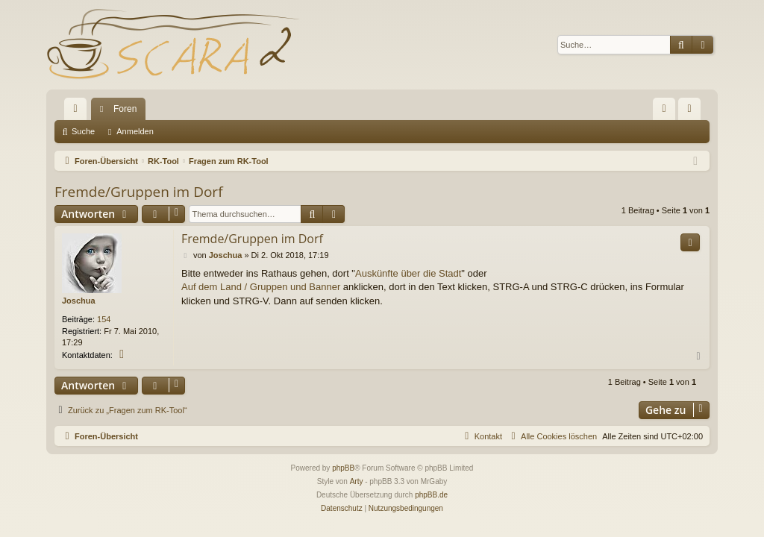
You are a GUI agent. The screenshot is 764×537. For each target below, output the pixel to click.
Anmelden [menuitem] (693, 112)
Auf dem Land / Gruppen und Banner (260, 286)
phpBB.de (431, 495)
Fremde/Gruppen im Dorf (138, 191)
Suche (83, 131)
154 (103, 319)
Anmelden (135, 131)
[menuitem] (664, 109)
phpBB (343, 468)
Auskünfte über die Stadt (408, 273)
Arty (356, 481)
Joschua (79, 300)
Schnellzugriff (78, 112)
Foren (125, 109)
